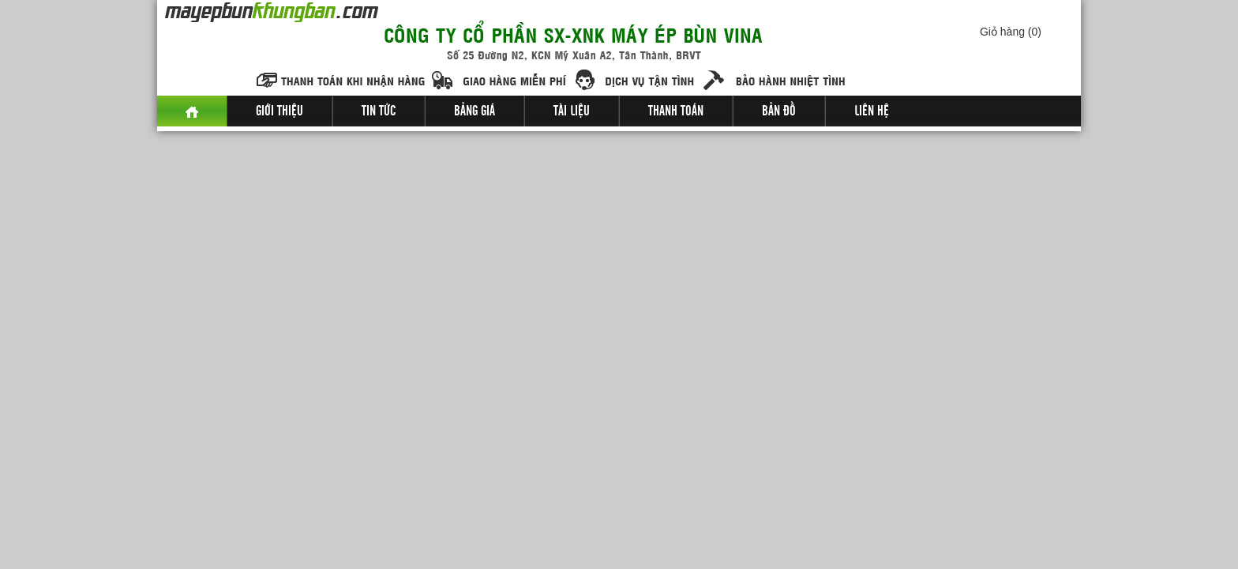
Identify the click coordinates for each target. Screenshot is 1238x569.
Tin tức (379, 111)
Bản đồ (779, 111)
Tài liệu (571, 111)
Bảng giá (474, 111)
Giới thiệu (279, 111)
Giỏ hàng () (1010, 31)
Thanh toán (675, 111)
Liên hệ (871, 111)
